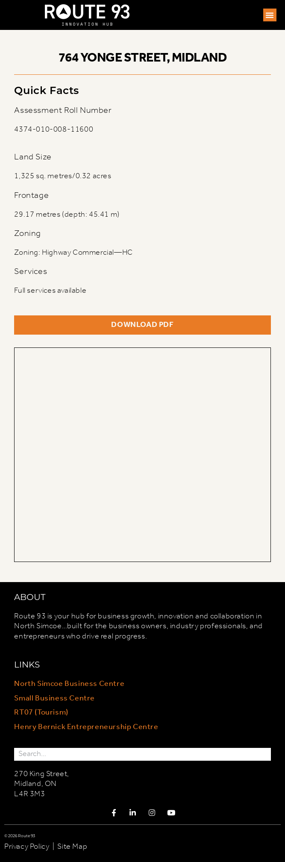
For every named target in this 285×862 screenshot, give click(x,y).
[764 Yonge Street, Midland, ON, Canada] (142, 455)
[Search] (264, 754)
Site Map (72, 846)
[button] (269, 15)
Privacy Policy (26, 846)
